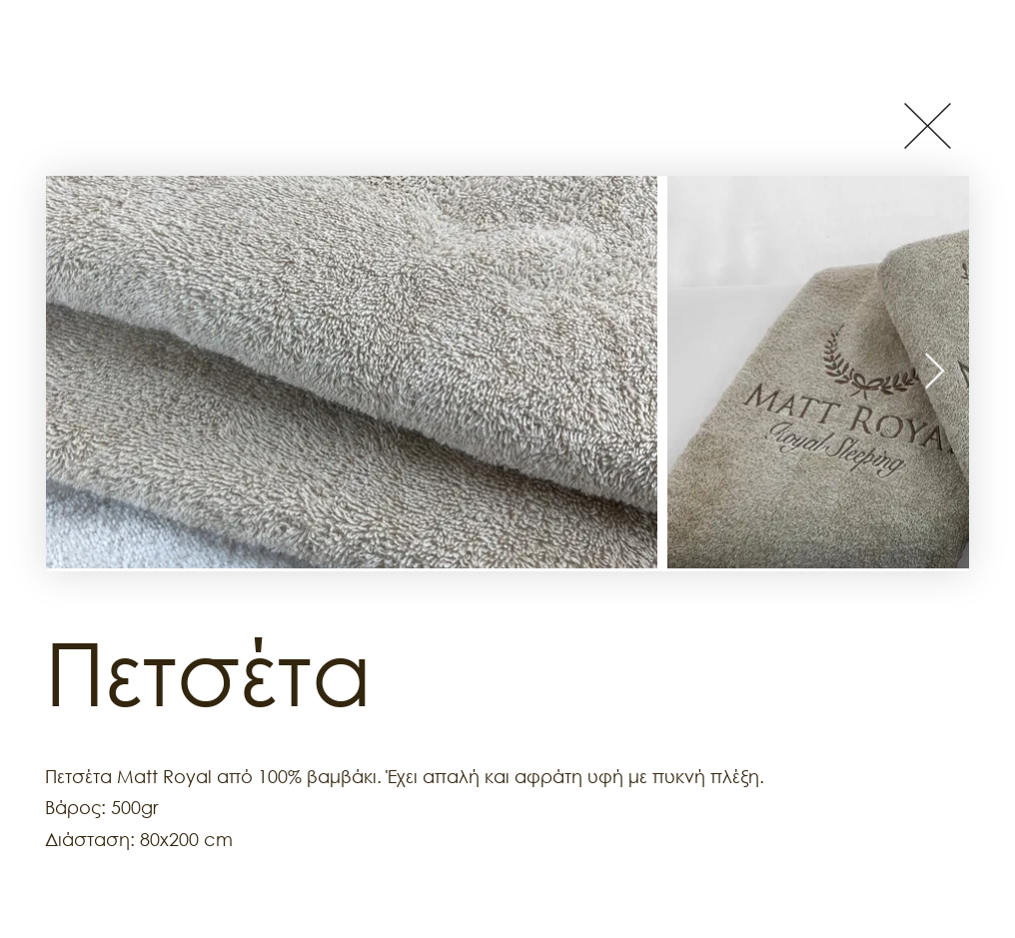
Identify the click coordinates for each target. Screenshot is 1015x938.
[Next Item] (934, 372)
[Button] (927, 125)
